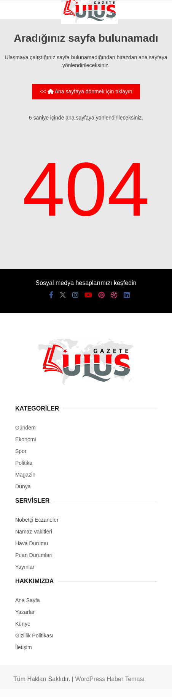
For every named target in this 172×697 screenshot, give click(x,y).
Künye (22, 624)
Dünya (22, 486)
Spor (21, 451)
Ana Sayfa (27, 600)
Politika (23, 463)
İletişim (23, 647)
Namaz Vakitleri (33, 532)
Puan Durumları (34, 555)
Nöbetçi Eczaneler (37, 520)
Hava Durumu (31, 543)
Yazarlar (25, 612)
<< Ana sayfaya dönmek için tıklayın (86, 91)
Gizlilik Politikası (34, 635)
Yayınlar (24, 567)
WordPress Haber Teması (110, 679)
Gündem (25, 428)
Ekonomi (25, 439)
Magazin (25, 475)
